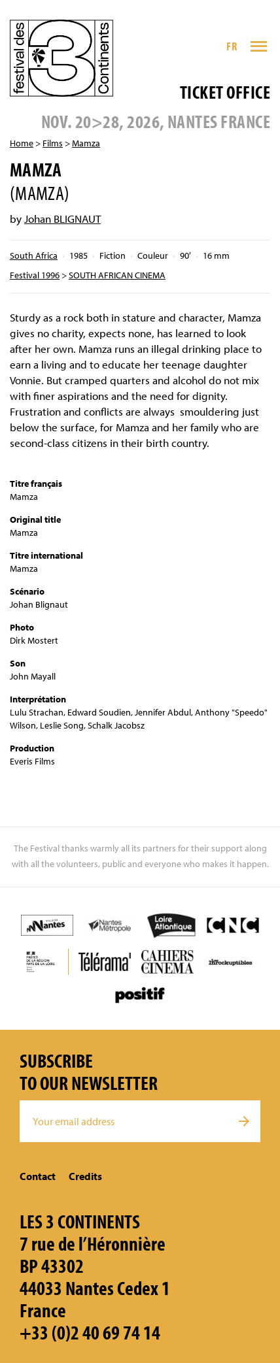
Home (21, 143)
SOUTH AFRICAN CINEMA (117, 275)
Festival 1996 (35, 275)
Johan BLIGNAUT (62, 218)
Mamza (86, 143)
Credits (85, 1176)
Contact (38, 1176)
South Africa (34, 255)
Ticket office (225, 91)
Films (53, 143)
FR (231, 46)
